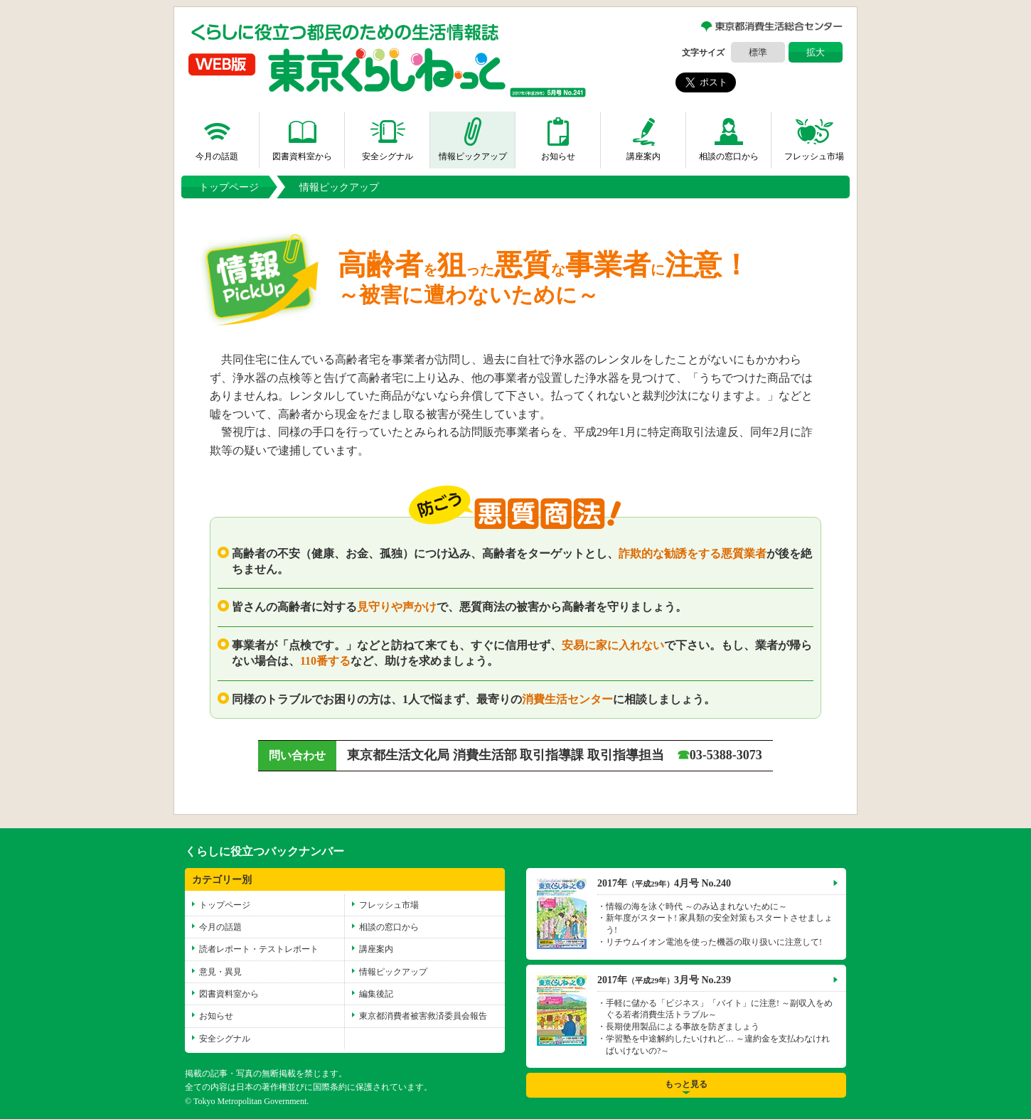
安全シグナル (387, 136)
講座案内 (643, 136)
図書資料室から (302, 136)
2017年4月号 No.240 (664, 882)
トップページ (229, 186)
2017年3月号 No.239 (664, 979)
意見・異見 (220, 971)
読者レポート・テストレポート (259, 949)
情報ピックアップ (473, 136)
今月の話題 (217, 136)
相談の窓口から (729, 136)
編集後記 (376, 994)
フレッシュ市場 (814, 136)
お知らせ (558, 136)
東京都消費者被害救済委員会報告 (423, 1016)
